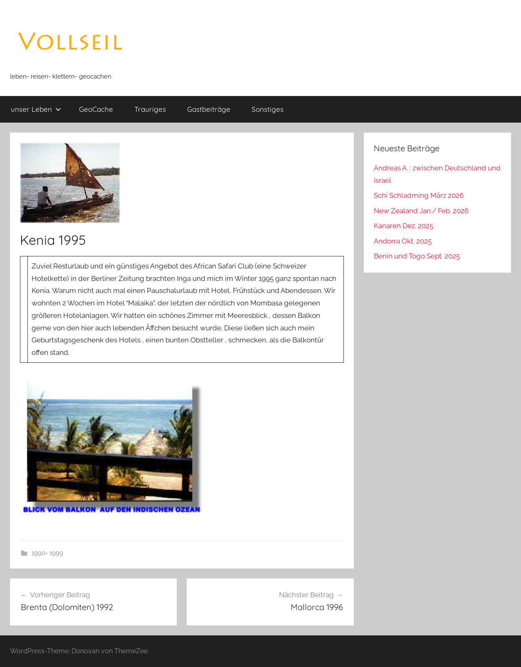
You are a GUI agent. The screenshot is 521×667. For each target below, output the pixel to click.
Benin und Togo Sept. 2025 (417, 256)
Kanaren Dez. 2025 (403, 226)
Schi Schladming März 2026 (419, 195)
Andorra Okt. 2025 (403, 241)
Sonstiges (268, 109)
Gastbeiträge (208, 109)
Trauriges (150, 109)
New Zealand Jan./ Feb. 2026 (421, 211)
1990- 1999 (47, 553)
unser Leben (36, 109)
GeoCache (96, 109)
